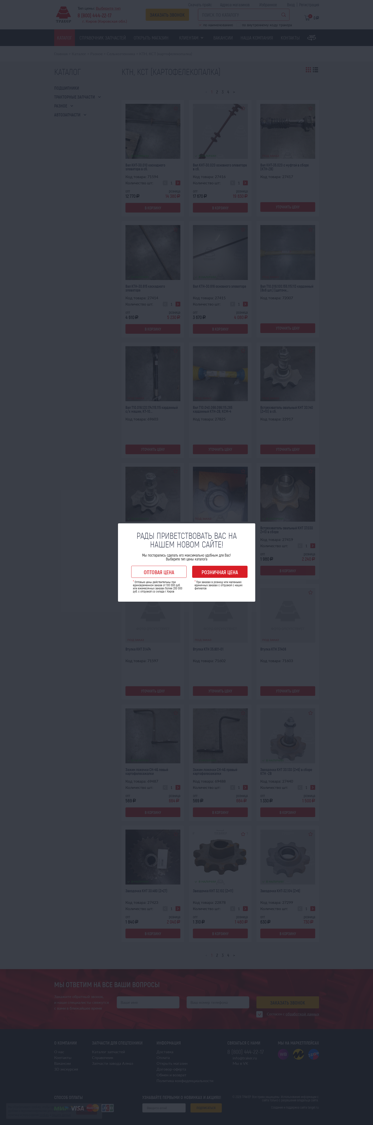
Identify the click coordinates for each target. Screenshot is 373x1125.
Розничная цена (220, 572)
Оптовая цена (159, 572)
